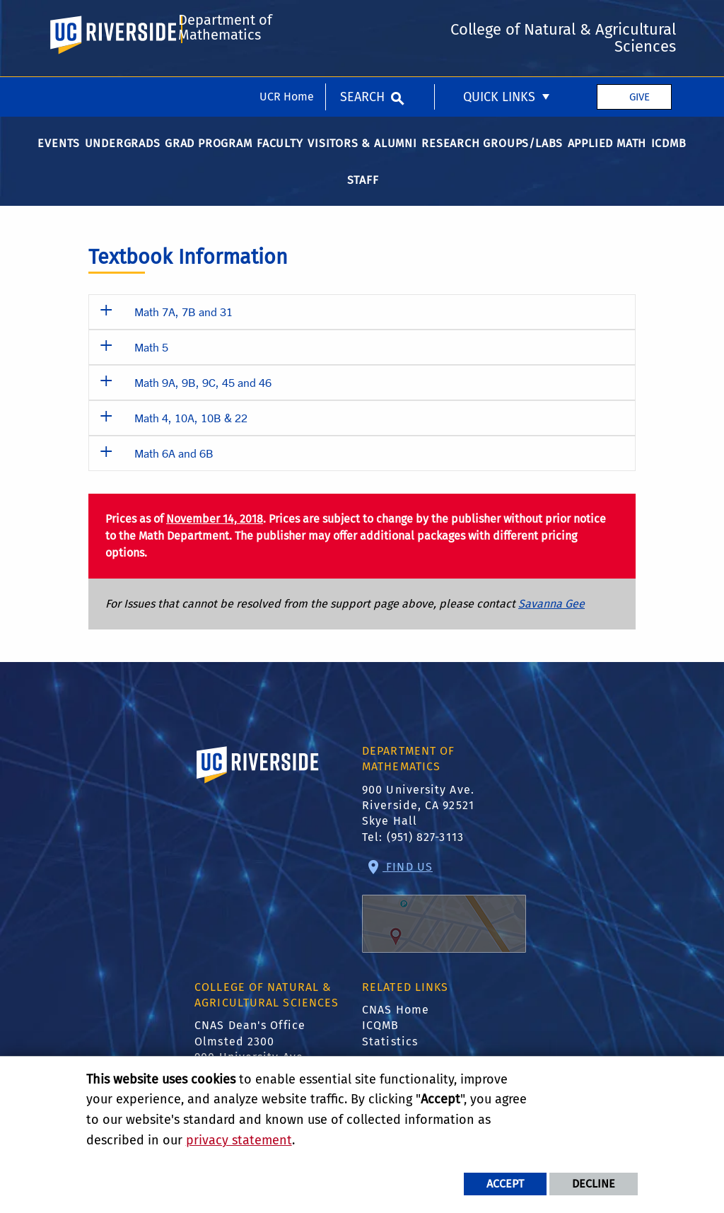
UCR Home (286, 19)
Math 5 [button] (151, 363)
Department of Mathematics (223, 79)
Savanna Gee (551, 620)
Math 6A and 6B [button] (174, 469)
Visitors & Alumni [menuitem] (362, 159)
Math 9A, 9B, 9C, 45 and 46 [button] (203, 398)
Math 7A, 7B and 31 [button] (183, 328)
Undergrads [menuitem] (122, 159)
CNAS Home (395, 1026)
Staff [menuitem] (363, 196)
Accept (505, 1183)
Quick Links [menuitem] (499, 20)
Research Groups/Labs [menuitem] (492, 159)
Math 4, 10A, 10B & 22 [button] (190, 434)
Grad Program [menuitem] (208, 159)
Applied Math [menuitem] (607, 159)
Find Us (444, 922)
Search (362, 20)
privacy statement (239, 1140)
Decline (593, 1183)
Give (639, 19)
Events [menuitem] (58, 159)
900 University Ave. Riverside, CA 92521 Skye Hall (418, 821)
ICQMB (380, 1041)
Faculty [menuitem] (280, 159)
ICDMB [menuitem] (669, 159)
